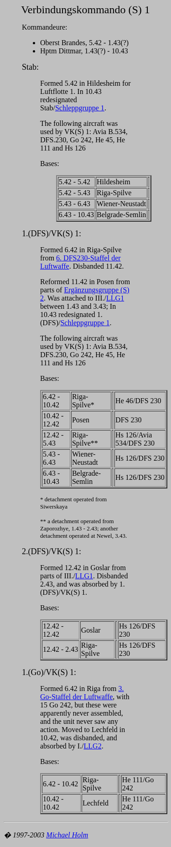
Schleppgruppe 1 (79, 108)
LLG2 (93, 746)
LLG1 (115, 298)
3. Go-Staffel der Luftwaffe (82, 693)
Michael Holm (67, 835)
